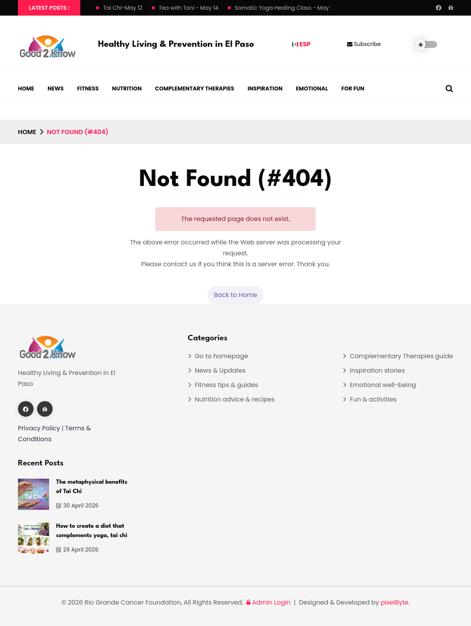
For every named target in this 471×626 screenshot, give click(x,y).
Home (26, 88)
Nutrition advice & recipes (235, 399)
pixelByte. (395, 602)
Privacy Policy (39, 428)
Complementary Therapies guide (401, 356)
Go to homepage (221, 356)
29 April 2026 (77, 549)
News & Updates (220, 370)
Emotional (312, 88)
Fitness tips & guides (226, 385)
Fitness (88, 88)
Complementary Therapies (194, 88)
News (56, 88)
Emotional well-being (383, 385)
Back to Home (235, 294)
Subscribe (364, 44)
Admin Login (267, 602)
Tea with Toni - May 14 (188, 8)
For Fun (352, 88)
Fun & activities (373, 399)
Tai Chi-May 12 (122, 8)
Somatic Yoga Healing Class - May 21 (285, 8)
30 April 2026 (77, 505)
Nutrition (127, 88)
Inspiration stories (377, 370)
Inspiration (265, 88)
